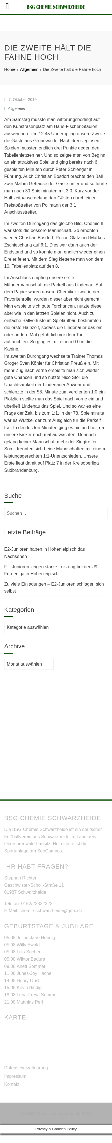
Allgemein (16, 118)
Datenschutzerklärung (26, 1077)
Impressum (15, 1085)
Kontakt (11, 1094)
